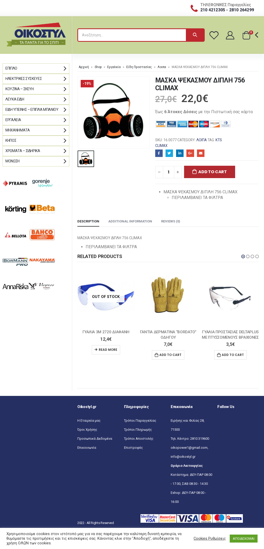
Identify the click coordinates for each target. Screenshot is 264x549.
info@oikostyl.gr (183, 457)
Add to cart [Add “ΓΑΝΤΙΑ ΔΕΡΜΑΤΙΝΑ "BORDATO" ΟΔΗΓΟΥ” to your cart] (170, 355)
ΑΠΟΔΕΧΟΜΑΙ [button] (243, 538)
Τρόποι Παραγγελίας (140, 420)
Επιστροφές (133, 448)
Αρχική (84, 67)
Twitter (169, 153)
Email (200, 153)
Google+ (190, 153)
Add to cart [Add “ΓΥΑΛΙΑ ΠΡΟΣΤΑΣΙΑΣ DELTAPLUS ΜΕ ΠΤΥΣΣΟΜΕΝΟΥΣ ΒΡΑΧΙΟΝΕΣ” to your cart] (233, 355)
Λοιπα (162, 67)
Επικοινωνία (86, 448)
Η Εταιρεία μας (89, 420)
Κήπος (10, 140)
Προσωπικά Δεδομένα (94, 438)
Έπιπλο (11, 68)
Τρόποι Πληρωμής (138, 429)
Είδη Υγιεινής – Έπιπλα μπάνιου (32, 109)
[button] (243, 256)
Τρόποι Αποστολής (138, 438)
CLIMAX (161, 146)
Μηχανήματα (17, 130)
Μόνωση (12, 161)
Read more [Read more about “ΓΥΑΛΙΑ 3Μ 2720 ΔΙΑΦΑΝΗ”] (108, 349)
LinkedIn (180, 153)
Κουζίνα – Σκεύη (19, 89)
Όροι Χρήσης (87, 429)
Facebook (159, 153)
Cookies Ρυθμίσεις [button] (210, 538)
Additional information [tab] (130, 221)
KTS (219, 140)
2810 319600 (199, 438)
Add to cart (212, 172)
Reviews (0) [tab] (170, 221)
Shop (98, 67)
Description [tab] (88, 221)
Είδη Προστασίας (139, 67)
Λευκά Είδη (14, 99)
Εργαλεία (114, 67)
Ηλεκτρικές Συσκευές (23, 79)
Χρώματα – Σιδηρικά (22, 151)
